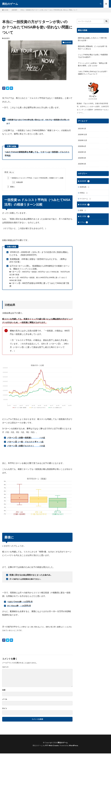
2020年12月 (82, 134)
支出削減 (85, 204)
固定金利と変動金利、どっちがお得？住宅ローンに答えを (92, 47)
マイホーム (85, 199)
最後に (11, 186)
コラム (84, 222)
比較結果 (17, 182)
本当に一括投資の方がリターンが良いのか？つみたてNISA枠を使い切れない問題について (48, 10)
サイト (4, 708)
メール (4, 699)
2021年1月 (82, 128)
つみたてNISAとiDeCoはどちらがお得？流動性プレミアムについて (93, 72)
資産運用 (14, 10)
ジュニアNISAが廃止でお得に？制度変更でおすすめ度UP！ (93, 56)
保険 (83, 210)
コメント (5, 667)
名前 (3, 690)
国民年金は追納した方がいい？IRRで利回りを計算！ (92, 39)
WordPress (73, 745)
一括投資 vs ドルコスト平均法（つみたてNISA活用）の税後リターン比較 (35, 177)
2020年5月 (82, 152)
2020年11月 (82, 140)
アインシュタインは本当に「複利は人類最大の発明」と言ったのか (92, 64)
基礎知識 (85, 187)
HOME (6, 10)
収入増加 (85, 216)
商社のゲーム (10, 3)
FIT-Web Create (52, 745)
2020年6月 (82, 146)
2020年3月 (82, 164)
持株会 (84, 193)
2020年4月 (82, 158)
